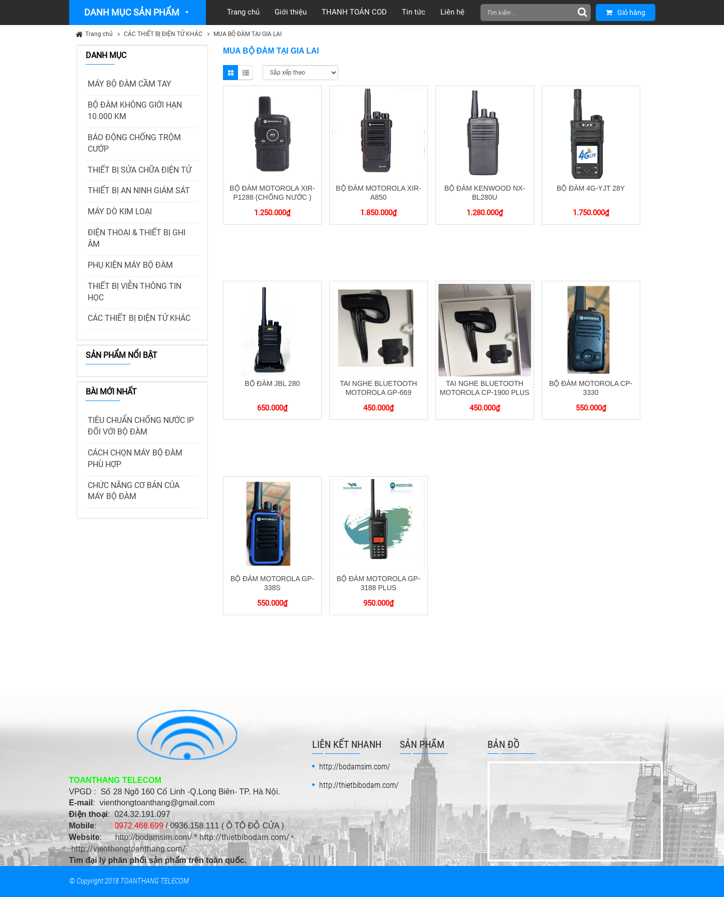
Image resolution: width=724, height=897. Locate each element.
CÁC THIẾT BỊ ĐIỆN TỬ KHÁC (163, 34)
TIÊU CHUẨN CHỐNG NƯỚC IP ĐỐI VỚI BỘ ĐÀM (141, 425)
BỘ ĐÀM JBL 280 (272, 383)
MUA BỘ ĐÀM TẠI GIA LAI (247, 34)
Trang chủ (99, 34)
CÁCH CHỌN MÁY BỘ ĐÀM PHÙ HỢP (135, 458)
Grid (230, 72)
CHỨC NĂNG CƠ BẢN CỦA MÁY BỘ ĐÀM (133, 491)
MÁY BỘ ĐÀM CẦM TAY (129, 84)
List (245, 72)
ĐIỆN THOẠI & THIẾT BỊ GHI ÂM (136, 238)
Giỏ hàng (625, 13)
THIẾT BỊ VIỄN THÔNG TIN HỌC (134, 291)
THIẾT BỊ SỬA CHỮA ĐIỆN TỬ (139, 170)
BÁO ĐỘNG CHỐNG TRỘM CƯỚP (134, 143)
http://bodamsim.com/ (153, 837)
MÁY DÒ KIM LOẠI (120, 211)
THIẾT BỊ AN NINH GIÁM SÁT (139, 190)
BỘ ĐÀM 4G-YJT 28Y (591, 188)
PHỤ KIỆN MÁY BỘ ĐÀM (130, 265)
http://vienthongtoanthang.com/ (128, 848)
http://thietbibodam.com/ (244, 837)
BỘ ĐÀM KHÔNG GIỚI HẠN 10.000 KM (135, 110)
